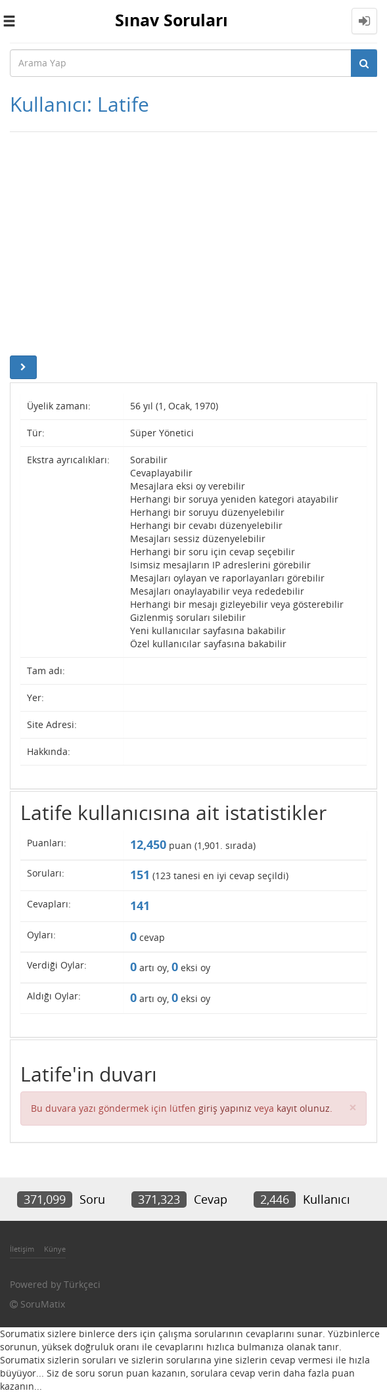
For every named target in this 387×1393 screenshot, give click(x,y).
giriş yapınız (225, 1108)
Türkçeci (82, 1284)
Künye (55, 1249)
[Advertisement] (193, 244)
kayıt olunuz (303, 1108)
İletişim (22, 1249)
